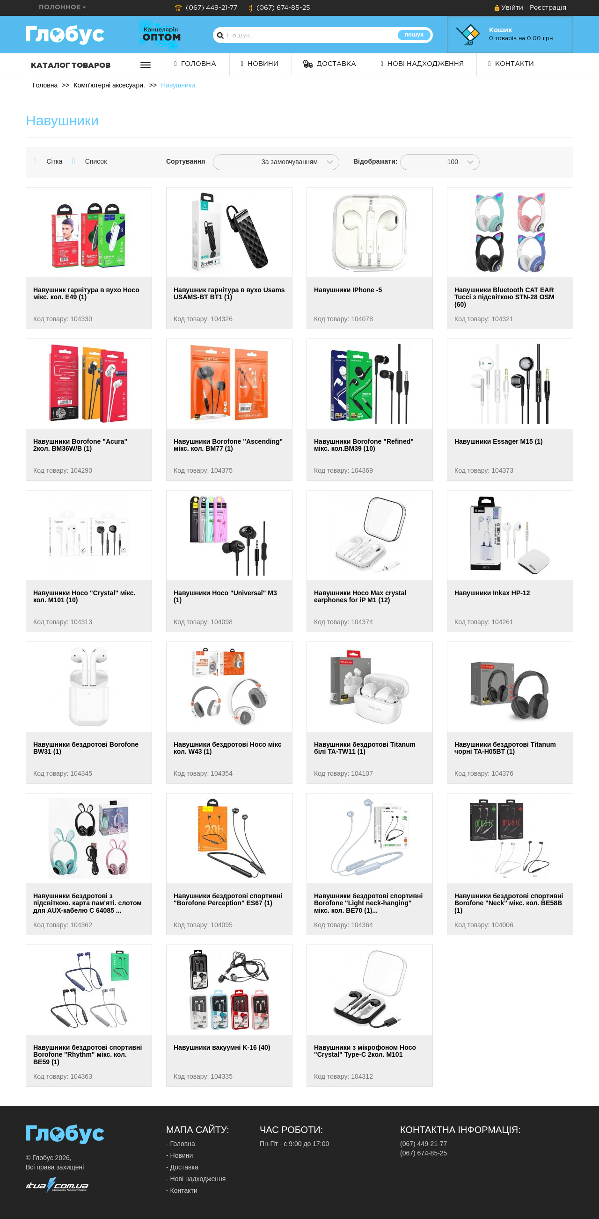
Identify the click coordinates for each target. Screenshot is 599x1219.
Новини (259, 64)
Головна (195, 64)
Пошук (414, 34)
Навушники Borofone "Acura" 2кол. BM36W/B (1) (80, 445)
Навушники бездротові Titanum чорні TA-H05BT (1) (505, 748)
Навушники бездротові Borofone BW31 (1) (86, 748)
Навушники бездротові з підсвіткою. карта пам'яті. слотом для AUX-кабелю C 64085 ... (87, 903)
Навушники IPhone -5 (348, 290)
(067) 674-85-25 (279, 8)
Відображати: (369, 161)
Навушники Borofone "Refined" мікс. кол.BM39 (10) (364, 445)
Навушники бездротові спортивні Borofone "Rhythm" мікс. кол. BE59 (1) (87, 1055)
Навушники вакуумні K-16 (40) (222, 1047)
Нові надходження (421, 64)
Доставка (329, 64)
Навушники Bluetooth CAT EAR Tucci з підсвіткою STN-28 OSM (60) (504, 297)
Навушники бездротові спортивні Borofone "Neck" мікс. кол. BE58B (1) (508, 903)
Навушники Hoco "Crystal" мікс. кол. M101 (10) (84, 596)
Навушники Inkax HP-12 (492, 593)
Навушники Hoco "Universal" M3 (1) (225, 596)
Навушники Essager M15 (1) (498, 441)
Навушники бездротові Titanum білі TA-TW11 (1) (365, 748)
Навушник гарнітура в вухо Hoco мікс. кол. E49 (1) (86, 293)
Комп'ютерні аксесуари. (109, 85)
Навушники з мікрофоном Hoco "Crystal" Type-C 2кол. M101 (365, 1051)
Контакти (510, 64)
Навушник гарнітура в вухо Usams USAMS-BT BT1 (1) (229, 293)
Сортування (182, 161)
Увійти (512, 8)
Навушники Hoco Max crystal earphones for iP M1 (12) (360, 596)
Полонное (62, 7)
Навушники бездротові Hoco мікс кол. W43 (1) (228, 748)
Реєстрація (548, 8)
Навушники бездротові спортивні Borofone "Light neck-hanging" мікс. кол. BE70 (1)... (368, 903)
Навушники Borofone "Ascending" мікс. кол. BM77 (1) (228, 445)
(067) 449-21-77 (206, 8)
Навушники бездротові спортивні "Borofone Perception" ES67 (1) (228, 899)
